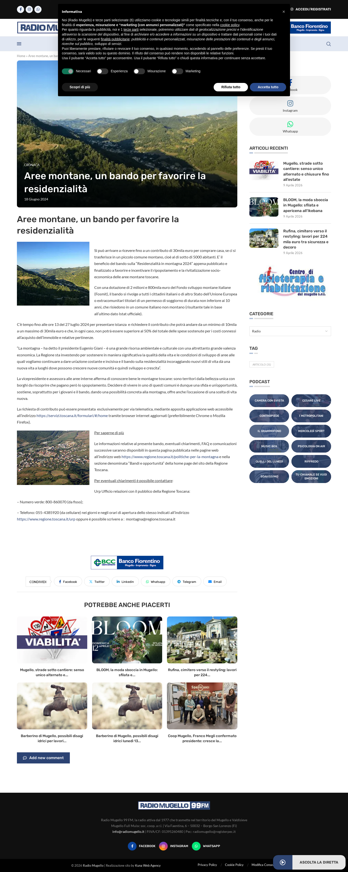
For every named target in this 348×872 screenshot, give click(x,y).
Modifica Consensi (264, 865)
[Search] (328, 44)
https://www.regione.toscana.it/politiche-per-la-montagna (170, 456)
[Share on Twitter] (97, 581)
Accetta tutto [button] (268, 87)
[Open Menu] (19, 44)
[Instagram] (29, 9)
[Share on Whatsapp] (155, 581)
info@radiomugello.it (128, 831)
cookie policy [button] (229, 25)
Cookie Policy (234, 865)
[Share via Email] (215, 581)
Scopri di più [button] (80, 87)
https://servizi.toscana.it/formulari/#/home (72, 415)
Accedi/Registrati (310, 9)
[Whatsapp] (38, 9)
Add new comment (43, 757)
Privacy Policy (207, 865)
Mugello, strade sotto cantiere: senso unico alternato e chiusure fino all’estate (306, 171)
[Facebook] (20, 9)
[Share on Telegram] (186, 581)
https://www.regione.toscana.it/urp (46, 519)
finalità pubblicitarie (115, 39)
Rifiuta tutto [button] (230, 87)
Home (21, 56)
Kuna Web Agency (148, 865)
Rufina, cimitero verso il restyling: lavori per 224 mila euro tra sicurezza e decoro (306, 239)
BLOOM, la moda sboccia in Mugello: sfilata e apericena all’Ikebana (305, 205)
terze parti (130, 29)
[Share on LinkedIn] (125, 581)
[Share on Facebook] (68, 581)
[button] (284, 11)
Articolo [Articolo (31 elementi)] (262, 364)
